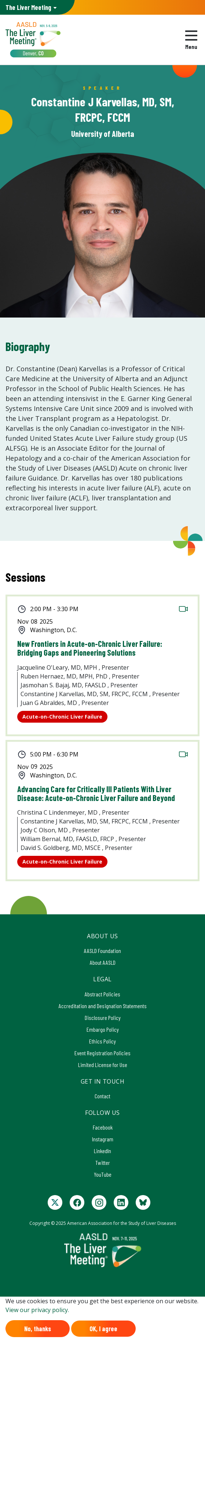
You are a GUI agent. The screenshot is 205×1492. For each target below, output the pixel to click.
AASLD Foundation (102, 950)
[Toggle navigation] (191, 40)
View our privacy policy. (37, 1310)
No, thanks (37, 1329)
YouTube (102, 1174)
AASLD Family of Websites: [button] (28, 7)
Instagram (102, 1138)
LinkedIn (102, 1150)
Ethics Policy (102, 1041)
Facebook (103, 1127)
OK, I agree (103, 1329)
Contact (102, 1095)
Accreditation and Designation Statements (103, 1005)
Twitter (102, 1162)
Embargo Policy (103, 1029)
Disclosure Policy (103, 1017)
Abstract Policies (102, 993)
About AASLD (103, 962)
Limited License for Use (102, 1064)
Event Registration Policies (102, 1052)
